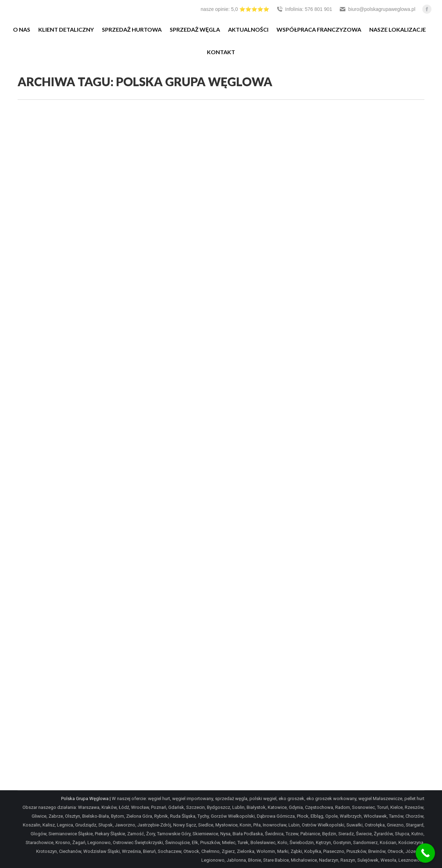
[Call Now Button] (425, 853)
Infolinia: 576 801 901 (304, 9)
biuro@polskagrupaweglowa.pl (377, 9)
